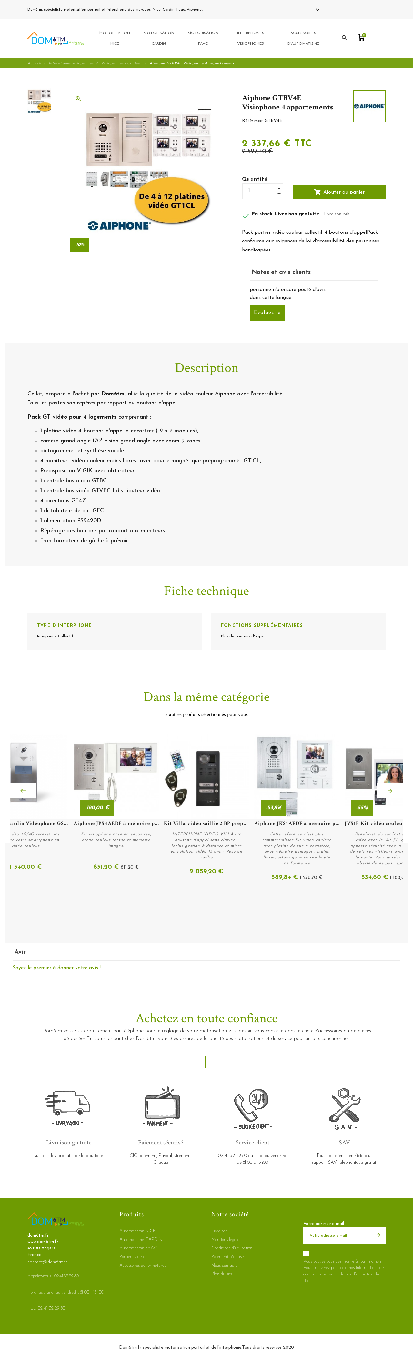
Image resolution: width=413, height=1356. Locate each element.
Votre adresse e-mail (323, 1223)
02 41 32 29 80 (219, 10)
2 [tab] (197, 922)
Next (390, 791)
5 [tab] (226, 922)
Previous (23, 791)
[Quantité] (263, 191)
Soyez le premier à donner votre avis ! (57, 968)
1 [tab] (187, 922)
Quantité (255, 180)
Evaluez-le (267, 313)
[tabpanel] (206, 808)
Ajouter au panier (339, 193)
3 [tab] (206, 922)
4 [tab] (216, 922)
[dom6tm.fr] (55, 39)
